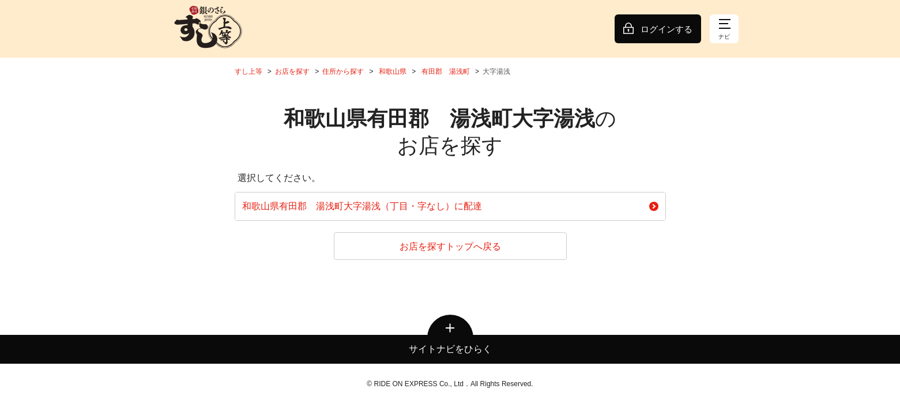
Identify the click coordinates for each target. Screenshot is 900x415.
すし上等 (248, 71)
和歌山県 (392, 71)
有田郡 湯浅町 (445, 71)
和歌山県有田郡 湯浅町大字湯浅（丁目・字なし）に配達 (450, 206)
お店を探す (292, 71)
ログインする (666, 29)
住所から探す (343, 71)
